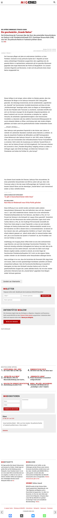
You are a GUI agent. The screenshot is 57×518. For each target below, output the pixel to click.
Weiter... (38, 501)
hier (13, 480)
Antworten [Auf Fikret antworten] (5, 430)
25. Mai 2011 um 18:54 (8, 418)
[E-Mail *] (11, 296)
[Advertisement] (28, 16)
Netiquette (36, 508)
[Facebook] (18, 516)
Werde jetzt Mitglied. (27, 317)
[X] (29, 516)
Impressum (43, 508)
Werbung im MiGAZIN (19, 508)
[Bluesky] (41, 516)
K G (5, 42)
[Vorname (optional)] (30, 296)
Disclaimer (50, 508)
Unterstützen (29, 508)
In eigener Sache (8, 508)
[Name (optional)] (11, 300)
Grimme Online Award (26, 315)
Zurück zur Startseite (11, 281)
